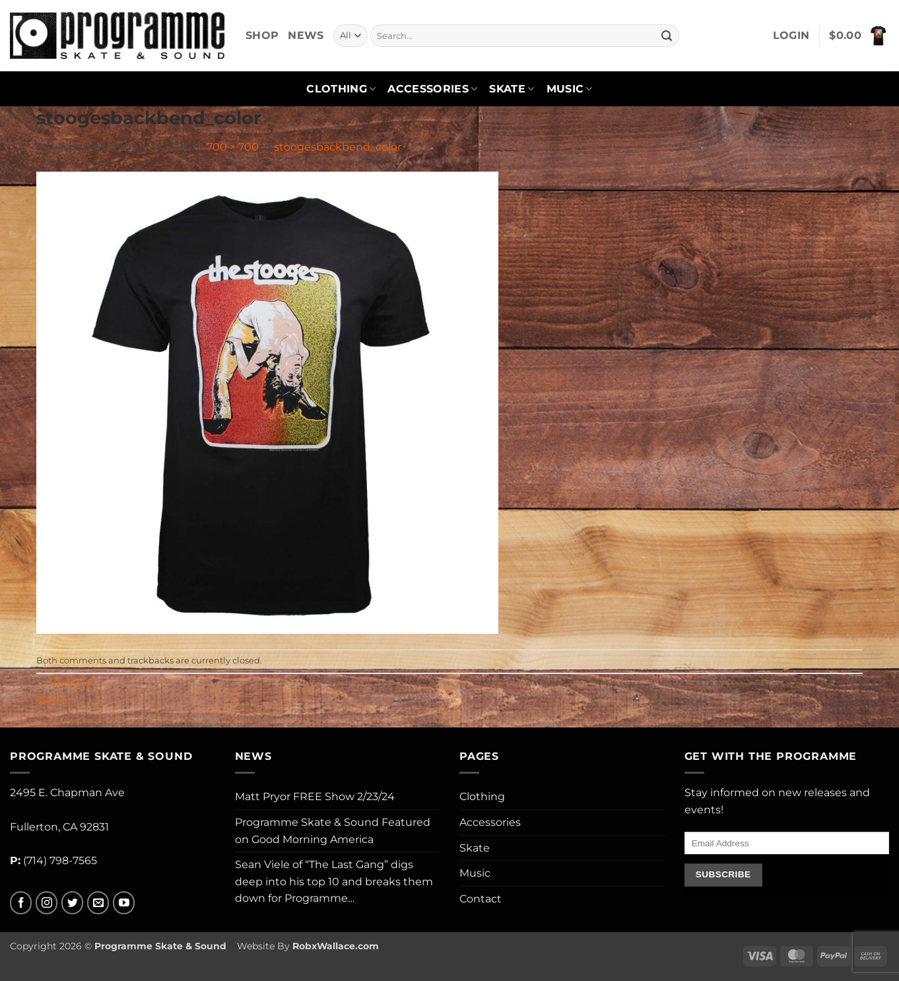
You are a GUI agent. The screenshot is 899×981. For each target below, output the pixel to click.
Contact (480, 899)
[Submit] (667, 35)
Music (570, 89)
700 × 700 (233, 147)
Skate (511, 89)
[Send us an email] (98, 902)
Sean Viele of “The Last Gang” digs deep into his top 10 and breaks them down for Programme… (334, 881)
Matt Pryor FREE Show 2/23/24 (315, 796)
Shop (262, 35)
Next (55, 699)
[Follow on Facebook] (21, 902)
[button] (791, 36)
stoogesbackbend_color (337, 147)
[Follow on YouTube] (124, 902)
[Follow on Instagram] (46, 902)
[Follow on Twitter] (72, 902)
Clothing (341, 89)
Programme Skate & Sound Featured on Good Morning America (332, 831)
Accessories (432, 89)
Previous (65, 682)
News (305, 35)
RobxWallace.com (335, 946)
